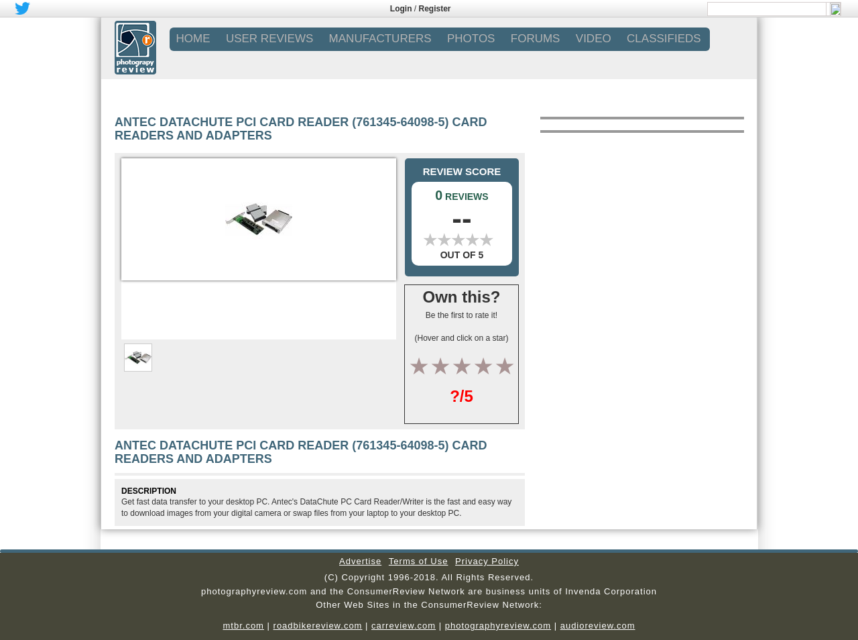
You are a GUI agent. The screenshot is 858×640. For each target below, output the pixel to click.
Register (435, 8)
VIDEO (593, 38)
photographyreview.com (498, 626)
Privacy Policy (487, 561)
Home (193, 38)
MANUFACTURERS (380, 38)
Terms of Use (418, 561)
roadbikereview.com (318, 626)
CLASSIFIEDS (664, 38)
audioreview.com (597, 626)
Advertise (360, 561)
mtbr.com (243, 626)
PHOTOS (471, 38)
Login (401, 8)
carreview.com (403, 626)
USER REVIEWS (269, 38)
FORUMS (535, 38)
